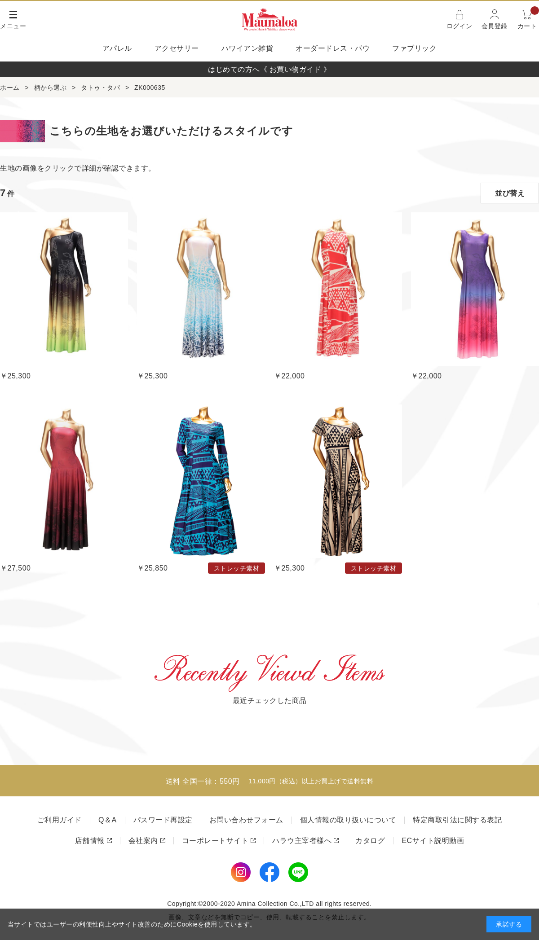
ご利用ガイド (59, 820)
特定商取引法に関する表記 (457, 820)
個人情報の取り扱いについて (348, 820)
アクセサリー (177, 48)
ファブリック (414, 48)
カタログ (370, 840)
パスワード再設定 (163, 820)
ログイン (459, 26)
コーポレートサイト (215, 840)
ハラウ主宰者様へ (301, 840)
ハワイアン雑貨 (247, 48)
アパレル (117, 48)
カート (528, 19)
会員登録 (495, 26)
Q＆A (107, 820)
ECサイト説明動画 (433, 840)
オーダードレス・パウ (333, 48)
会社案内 (143, 840)
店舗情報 (90, 840)
